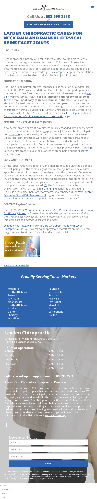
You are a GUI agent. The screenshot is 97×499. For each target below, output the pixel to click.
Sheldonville (55, 292)
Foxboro (53, 308)
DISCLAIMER (9, 478)
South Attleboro (17, 292)
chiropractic (61, 72)
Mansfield (54, 305)
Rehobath (54, 295)
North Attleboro (17, 305)
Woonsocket (15, 302)
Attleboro (13, 288)
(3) (91, 147)
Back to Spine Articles (16, 265)
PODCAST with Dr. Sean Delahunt (36, 210)
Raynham (13, 298)
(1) (72, 100)
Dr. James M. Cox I (47, 478)
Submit (49, 463)
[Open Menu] (92, 8)
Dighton (12, 311)
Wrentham (14, 318)
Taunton (53, 288)
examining (47, 188)
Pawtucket (54, 302)
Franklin (12, 308)
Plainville (53, 298)
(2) (43, 109)
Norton (52, 315)
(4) (72, 169)
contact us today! (55, 415)
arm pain (14, 134)
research (83, 151)
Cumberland (55, 311)
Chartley (13, 315)
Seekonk (13, 295)
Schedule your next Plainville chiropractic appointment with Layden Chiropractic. (44, 227)
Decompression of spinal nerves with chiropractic (33, 116)
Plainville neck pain (69, 113)
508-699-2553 (58, 16)
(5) (45, 185)
